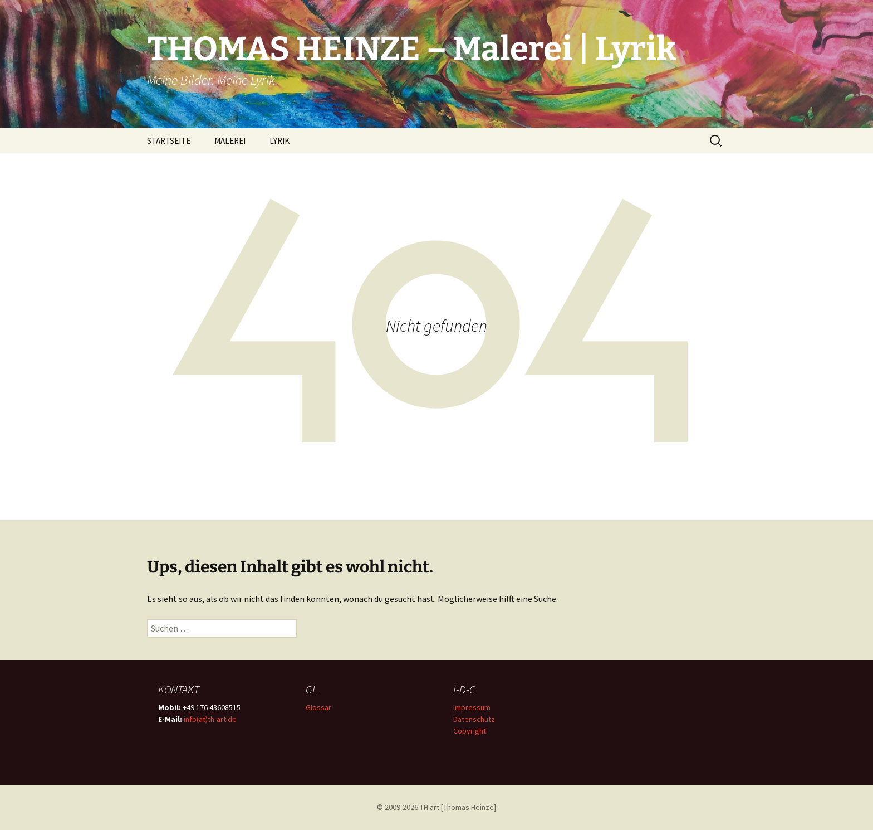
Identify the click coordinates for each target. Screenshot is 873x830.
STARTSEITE (168, 140)
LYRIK (279, 140)
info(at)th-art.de (210, 719)
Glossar (318, 707)
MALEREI (230, 140)
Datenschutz (474, 719)
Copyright (469, 731)
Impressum (472, 707)
